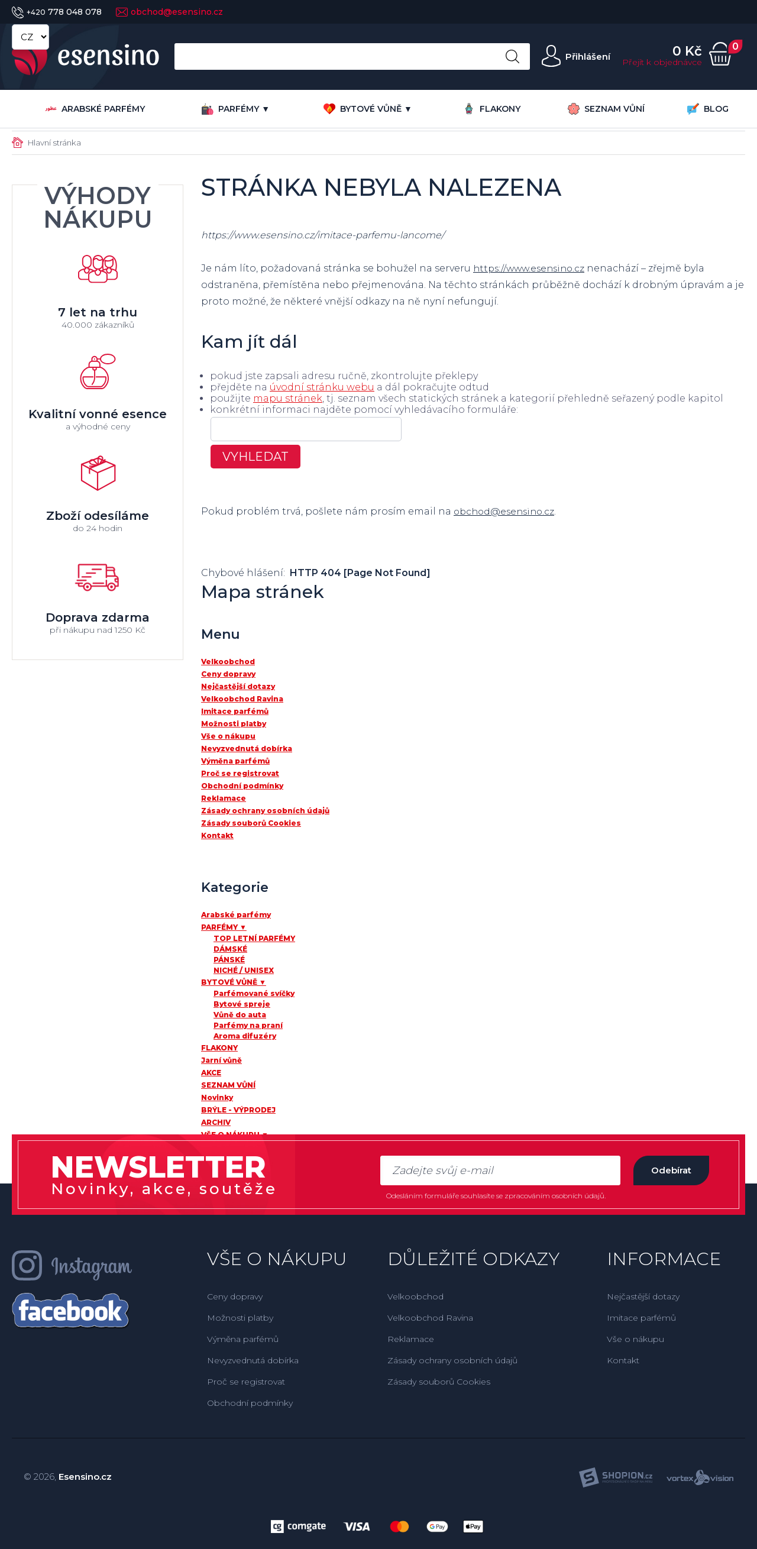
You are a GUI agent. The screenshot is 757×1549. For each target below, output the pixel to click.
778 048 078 (57, 12)
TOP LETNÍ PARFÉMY (254, 938)
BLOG (708, 109)
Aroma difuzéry (244, 1035)
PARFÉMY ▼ (236, 109)
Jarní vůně (221, 1060)
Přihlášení (586, 56)
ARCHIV (216, 1122)
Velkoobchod (415, 1296)
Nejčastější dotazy (643, 1296)
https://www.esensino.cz (532, 268)
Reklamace (410, 1339)
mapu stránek (287, 398)
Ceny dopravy (235, 1296)
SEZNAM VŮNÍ (606, 109)
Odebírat (668, 1170)
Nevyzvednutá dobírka (253, 1360)
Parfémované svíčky (254, 993)
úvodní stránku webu (322, 387)
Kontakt (623, 1360)
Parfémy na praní (248, 1025)
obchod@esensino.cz (169, 12)
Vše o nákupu (635, 1339)
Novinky (217, 1097)
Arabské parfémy (95, 109)
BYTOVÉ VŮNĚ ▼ (367, 109)
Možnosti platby (240, 1317)
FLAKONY (491, 108)
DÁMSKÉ (230, 949)
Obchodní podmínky (250, 1403)
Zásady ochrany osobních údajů (452, 1360)
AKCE (211, 1072)
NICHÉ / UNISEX (243, 970)
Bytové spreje (241, 1004)
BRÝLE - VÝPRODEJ (238, 1109)
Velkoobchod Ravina (430, 1317)
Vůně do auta (239, 1014)
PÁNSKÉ (229, 959)
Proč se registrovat (246, 1381)
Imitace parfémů (641, 1317)
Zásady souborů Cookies (438, 1381)
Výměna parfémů (243, 1339)
